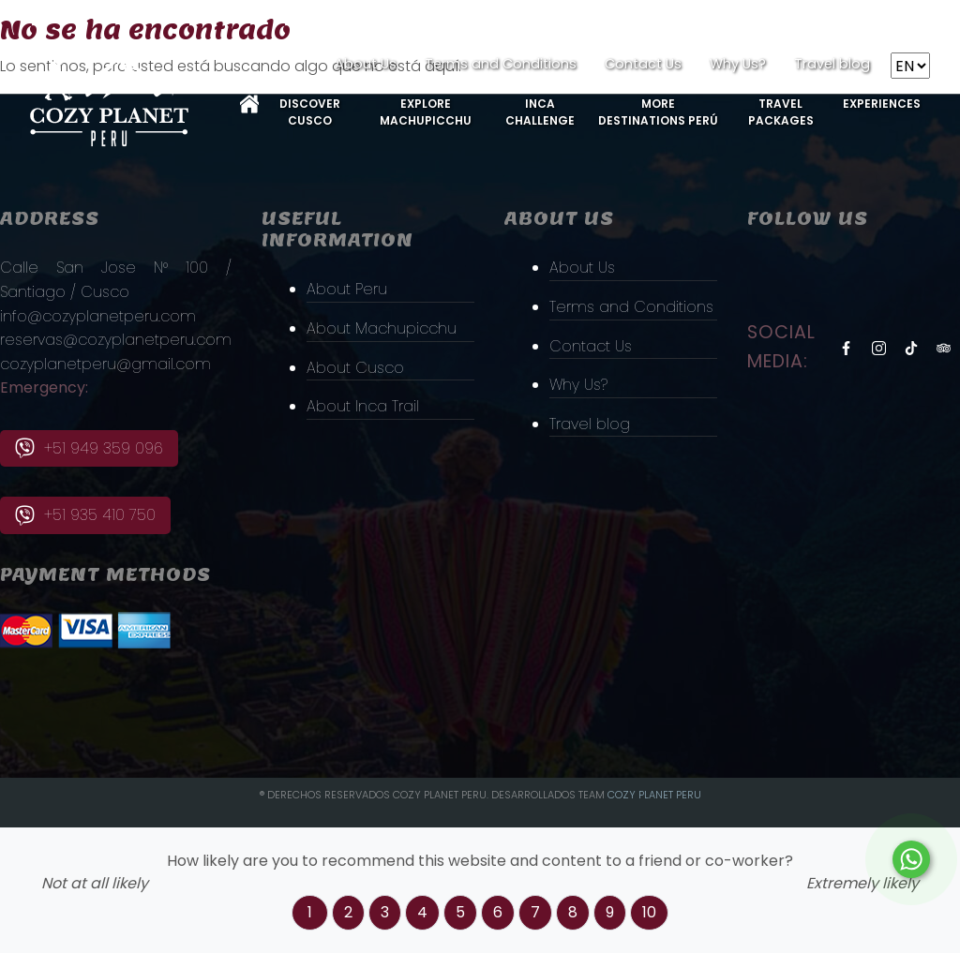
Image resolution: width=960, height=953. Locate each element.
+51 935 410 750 (85, 515)
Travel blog (832, 63)
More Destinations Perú (658, 112)
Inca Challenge (540, 112)
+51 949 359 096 (89, 448)
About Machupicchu (382, 328)
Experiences (882, 104)
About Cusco (355, 368)
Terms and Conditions (501, 63)
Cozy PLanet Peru (654, 794)
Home (249, 104)
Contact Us (643, 63)
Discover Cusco (309, 112)
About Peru (347, 289)
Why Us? (738, 63)
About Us (366, 63)
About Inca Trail (363, 406)
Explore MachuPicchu (426, 112)
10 (649, 912)
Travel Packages (781, 112)
